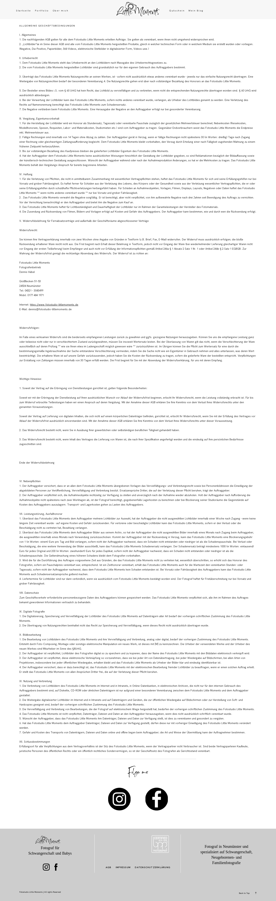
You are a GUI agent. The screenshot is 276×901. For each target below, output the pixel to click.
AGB (108, 867)
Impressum (123, 867)
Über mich (60, 10)
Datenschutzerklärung (152, 867)
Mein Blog (196, 10)
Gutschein (177, 10)
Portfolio (42, 10)
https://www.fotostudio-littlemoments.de (54, 304)
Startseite (23, 10)
